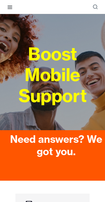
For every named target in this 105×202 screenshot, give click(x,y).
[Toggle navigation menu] (10, 7)
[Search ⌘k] (95, 7)
